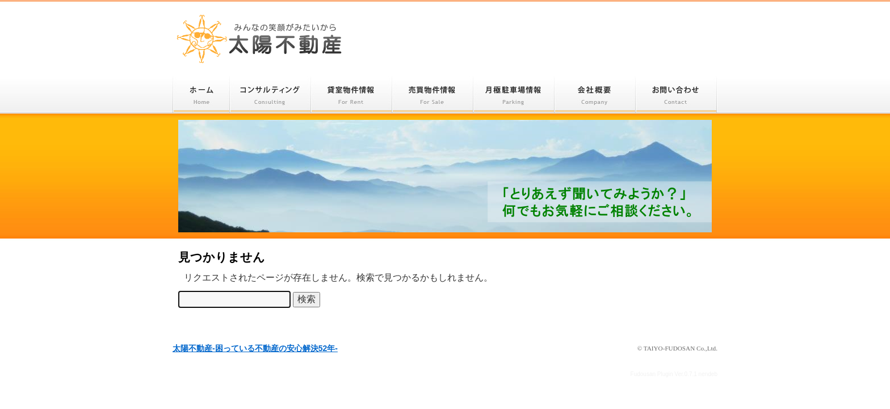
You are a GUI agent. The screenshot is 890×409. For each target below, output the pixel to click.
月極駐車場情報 (514, 94)
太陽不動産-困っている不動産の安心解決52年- (260, 38)
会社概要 (595, 94)
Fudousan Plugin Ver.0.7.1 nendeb (674, 374)
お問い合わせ (676, 94)
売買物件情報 (432, 94)
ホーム (201, 94)
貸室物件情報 (351, 94)
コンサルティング (270, 94)
